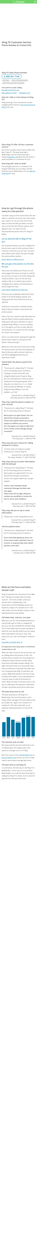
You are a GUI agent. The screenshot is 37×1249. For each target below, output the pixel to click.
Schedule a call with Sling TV (12, 642)
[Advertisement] (18, 125)
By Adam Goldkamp (15, 820)
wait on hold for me (9, 758)
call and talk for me (26, 755)
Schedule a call (24, 93)
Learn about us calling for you (13, 259)
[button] (35, 2)
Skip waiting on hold (9, 93)
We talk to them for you (10, 90)
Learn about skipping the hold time (15, 290)
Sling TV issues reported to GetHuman (16, 1241)
